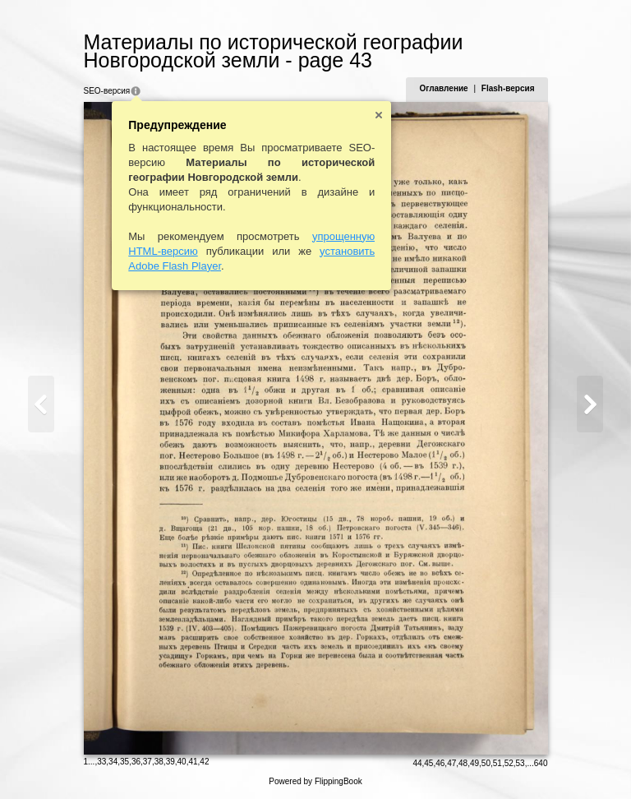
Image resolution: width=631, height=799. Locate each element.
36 (135, 761)
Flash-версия (508, 88)
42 (204, 761)
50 (486, 763)
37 (147, 761)
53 (520, 763)
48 (462, 763)
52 (509, 763)
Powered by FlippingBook (315, 781)
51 (497, 763)
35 (124, 761)
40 (182, 761)
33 (101, 761)
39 (170, 761)
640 (541, 763)
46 (439, 763)
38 (159, 761)
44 (416, 763)
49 (474, 763)
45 (428, 763)
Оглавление (443, 88)
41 (192, 761)
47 (451, 763)
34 (112, 761)
